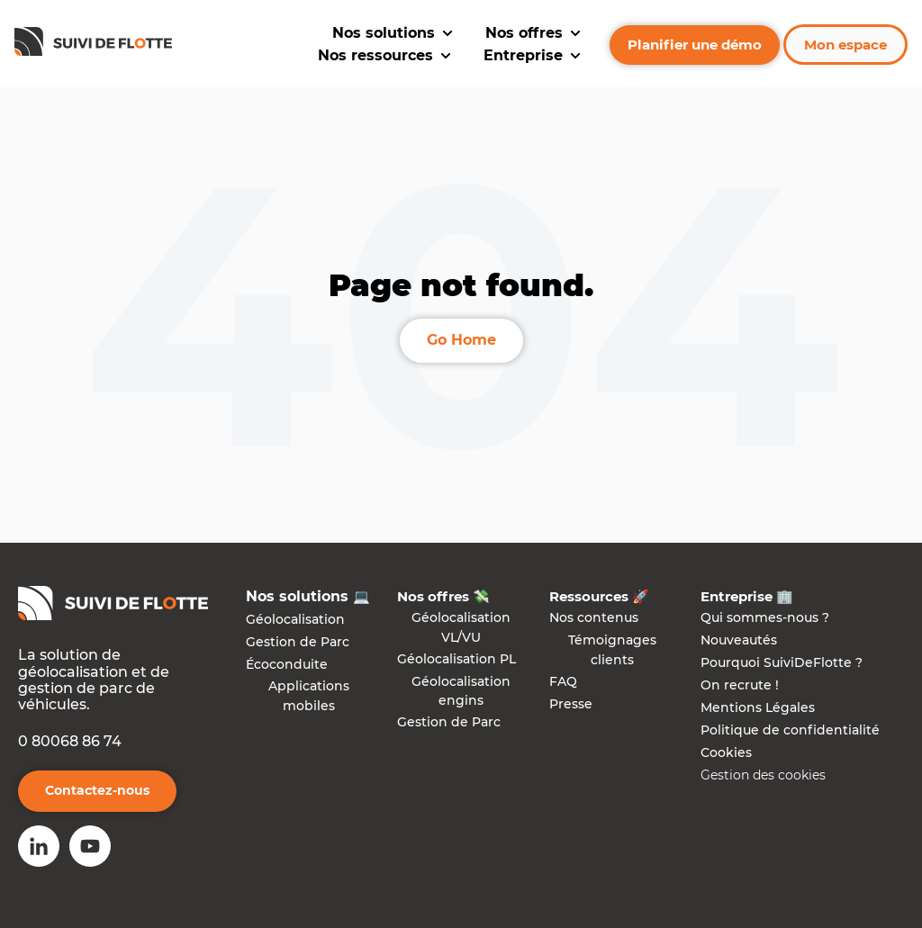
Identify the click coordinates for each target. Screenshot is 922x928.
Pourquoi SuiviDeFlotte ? (782, 662)
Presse (570, 704)
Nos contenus (593, 617)
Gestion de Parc (297, 642)
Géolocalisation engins (461, 691)
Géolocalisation (295, 619)
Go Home (461, 339)
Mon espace (845, 44)
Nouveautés (739, 640)
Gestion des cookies (763, 775)
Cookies (726, 752)
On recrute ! (740, 685)
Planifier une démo (695, 44)
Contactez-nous (97, 790)
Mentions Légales (758, 707)
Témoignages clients (612, 650)
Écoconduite (287, 664)
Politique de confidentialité (790, 730)
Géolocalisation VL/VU (461, 627)
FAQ (563, 681)
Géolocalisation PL (456, 659)
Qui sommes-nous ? (765, 617)
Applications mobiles (308, 696)
